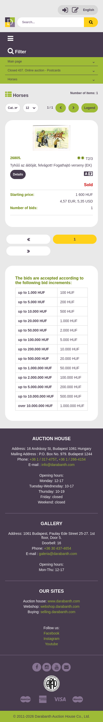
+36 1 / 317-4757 (43, 459)
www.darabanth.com (64, 601)
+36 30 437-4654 (57, 548)
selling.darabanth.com (57, 612)
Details (18, 174)
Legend (89, 108)
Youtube (51, 644)
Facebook (51, 633)
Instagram (51, 639)
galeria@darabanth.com (58, 554)
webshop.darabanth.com (59, 606)
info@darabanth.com (58, 465)
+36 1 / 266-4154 (72, 459)
